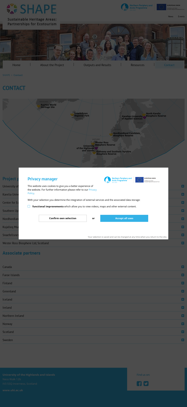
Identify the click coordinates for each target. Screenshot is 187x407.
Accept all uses (124, 218)
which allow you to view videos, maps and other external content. (84, 206)
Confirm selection (62, 218)
